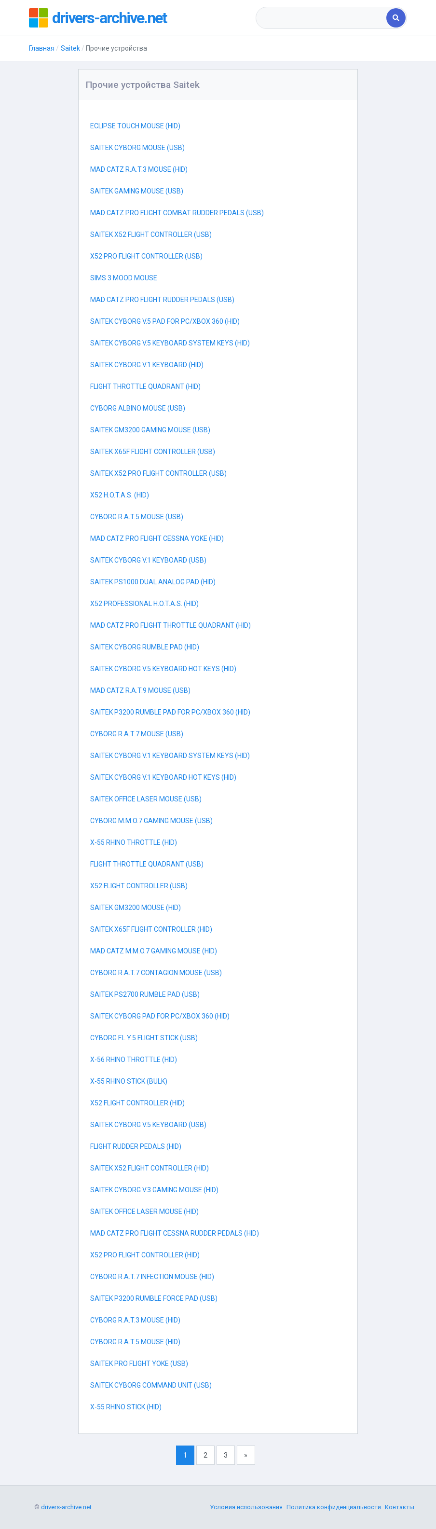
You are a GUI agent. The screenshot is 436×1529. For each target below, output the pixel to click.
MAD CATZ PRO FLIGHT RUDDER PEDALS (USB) (162, 299)
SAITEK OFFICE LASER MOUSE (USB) (146, 799)
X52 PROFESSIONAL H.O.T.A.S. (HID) (144, 603)
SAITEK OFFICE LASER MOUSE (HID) (144, 1211)
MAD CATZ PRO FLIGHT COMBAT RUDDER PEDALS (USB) (177, 213)
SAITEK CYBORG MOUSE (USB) (137, 148)
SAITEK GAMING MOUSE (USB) (136, 191)
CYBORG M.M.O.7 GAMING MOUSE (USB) (151, 821)
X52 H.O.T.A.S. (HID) (119, 495)
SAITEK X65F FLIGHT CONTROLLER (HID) (151, 929)
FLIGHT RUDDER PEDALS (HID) (135, 1146)
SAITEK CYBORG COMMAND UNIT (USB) (151, 1385)
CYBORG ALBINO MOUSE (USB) (137, 408)
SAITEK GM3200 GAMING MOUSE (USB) (150, 430)
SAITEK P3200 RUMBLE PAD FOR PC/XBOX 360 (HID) (170, 712)
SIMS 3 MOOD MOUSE (123, 278)
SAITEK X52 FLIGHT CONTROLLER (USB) (151, 234)
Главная (41, 48)
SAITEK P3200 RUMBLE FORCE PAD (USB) (154, 1298)
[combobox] (321, 18)
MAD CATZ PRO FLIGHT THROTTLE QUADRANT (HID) (170, 625)
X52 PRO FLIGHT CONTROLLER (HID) (145, 1255)
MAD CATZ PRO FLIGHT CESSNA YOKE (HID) (157, 538)
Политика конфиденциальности (333, 1507)
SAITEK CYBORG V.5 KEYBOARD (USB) (148, 1125)
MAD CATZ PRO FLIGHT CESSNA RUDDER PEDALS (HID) (174, 1233)
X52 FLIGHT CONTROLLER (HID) (137, 1103)
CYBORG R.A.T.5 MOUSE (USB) (136, 517)
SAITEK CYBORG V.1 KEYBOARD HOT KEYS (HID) (163, 777)
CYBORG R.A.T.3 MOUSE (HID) (135, 1320)
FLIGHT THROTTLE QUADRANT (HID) (145, 386)
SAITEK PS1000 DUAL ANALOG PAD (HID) (153, 582)
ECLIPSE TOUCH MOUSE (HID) (135, 126)
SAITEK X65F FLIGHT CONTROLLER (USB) (152, 451)
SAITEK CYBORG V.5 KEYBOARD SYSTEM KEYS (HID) (170, 343)
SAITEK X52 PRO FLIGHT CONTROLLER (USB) (158, 473)
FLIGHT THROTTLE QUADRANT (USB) (147, 864)
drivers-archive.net (109, 18)
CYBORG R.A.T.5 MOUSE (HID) (135, 1342)
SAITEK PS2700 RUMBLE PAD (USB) (145, 994)
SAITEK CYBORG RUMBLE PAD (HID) (144, 647)
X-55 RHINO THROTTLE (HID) (133, 842)
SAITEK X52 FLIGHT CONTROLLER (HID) (149, 1168)
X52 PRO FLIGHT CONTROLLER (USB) (146, 256)
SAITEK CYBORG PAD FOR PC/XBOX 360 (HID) (160, 1016)
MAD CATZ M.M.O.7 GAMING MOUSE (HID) (153, 951)
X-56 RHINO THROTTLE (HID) (133, 1059)
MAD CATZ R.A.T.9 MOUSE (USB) (140, 690)
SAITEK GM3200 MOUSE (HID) (135, 907)
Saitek (70, 48)
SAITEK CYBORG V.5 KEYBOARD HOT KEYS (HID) (163, 669)
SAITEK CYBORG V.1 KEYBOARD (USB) (148, 560)
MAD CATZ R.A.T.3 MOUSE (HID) (139, 169)
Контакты (399, 1507)
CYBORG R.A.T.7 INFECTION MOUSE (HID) (152, 1277)
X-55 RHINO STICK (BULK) (128, 1081)
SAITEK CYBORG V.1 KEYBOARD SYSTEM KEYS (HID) (170, 755)
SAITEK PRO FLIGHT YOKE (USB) (139, 1363)
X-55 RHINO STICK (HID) (126, 1407)
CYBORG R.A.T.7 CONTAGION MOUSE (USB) (156, 973)
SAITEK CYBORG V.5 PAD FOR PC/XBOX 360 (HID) (165, 321)
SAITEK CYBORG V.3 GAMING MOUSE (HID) (154, 1190)
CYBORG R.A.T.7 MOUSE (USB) (136, 734)
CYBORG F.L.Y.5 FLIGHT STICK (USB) (144, 1038)
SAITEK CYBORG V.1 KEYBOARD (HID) (147, 365)
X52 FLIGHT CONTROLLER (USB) (139, 886)
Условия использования (246, 1507)
